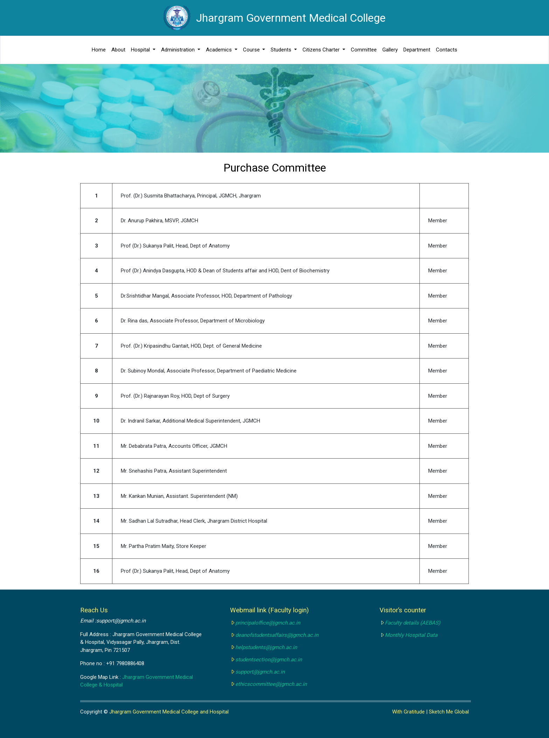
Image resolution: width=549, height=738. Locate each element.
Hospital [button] (141, 50)
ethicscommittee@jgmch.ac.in (271, 684)
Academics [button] (219, 50)
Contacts (446, 50)
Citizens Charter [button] (322, 50)
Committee (364, 50)
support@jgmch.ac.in (260, 672)
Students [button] (282, 50)
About (118, 50)
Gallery (390, 50)
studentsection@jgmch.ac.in (268, 659)
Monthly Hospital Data (411, 635)
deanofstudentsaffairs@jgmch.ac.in (276, 635)
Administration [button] (178, 50)
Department (416, 50)
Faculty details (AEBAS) (412, 623)
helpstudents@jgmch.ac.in (266, 647)
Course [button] (252, 50)
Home (99, 50)
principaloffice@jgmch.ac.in (267, 623)
